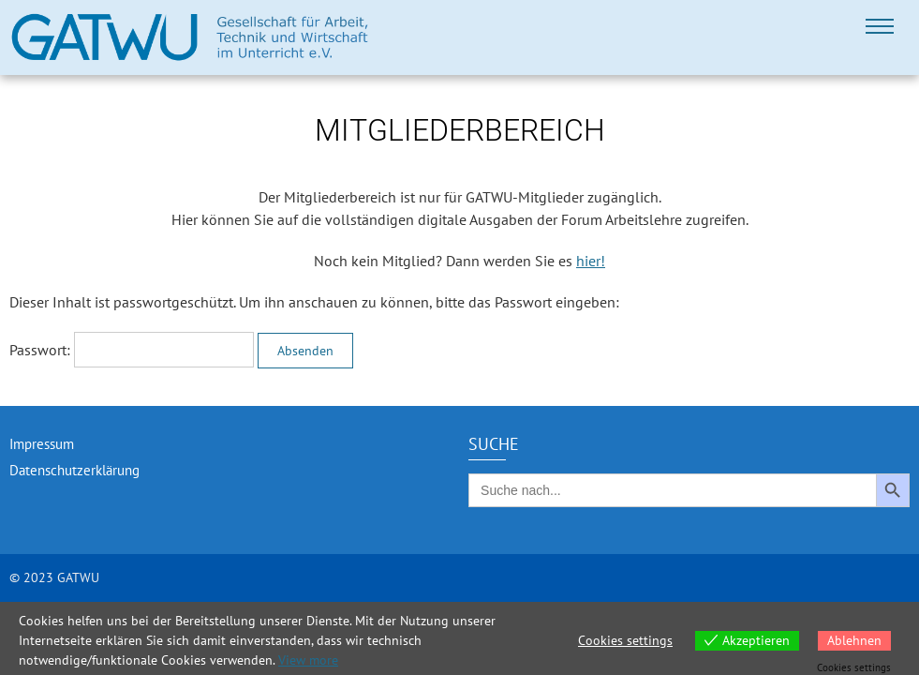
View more (308, 660)
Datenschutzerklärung (74, 470)
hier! (590, 260)
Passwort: (131, 349)
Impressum (41, 444)
